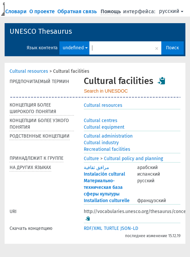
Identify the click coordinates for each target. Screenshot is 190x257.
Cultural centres (100, 120)
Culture (91, 158)
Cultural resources (29, 71)
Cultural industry (101, 143)
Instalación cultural (104, 174)
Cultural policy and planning (133, 158)
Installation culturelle (107, 200)
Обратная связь (77, 11)
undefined (75, 48)
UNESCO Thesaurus (41, 31)
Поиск (172, 48)
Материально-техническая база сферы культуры (103, 187)
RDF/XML (93, 228)
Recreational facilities (107, 149)
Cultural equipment (104, 127)
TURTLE (111, 228)
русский (171, 11)
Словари (16, 11)
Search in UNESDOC (106, 91)
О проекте (42, 11)
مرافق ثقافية (96, 167)
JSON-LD (129, 228)
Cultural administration (108, 136)
